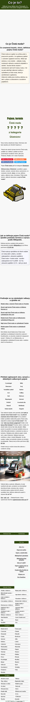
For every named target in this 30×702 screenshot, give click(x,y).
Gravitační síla (21, 402)
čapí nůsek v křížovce (20, 594)
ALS (8, 392)
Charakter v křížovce (20, 598)
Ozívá (16, 688)
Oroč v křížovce (19, 614)
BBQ (21, 383)
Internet (21, 399)
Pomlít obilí (4, 691)
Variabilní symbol (8, 389)
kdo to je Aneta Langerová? (12, 423)
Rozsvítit (3, 694)
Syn (2, 497)
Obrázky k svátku (5, 683)
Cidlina (21, 392)
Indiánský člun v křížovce (5, 608)
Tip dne (3, 699)
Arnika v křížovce (5, 590)
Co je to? (15, 2)
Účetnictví (26, 165)
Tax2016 (3, 622)
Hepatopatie (8, 399)
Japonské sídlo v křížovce (19, 608)
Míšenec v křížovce (6, 614)
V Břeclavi (18, 696)
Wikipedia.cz (18, 245)
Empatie (21, 408)
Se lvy (16, 694)
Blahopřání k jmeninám (21, 555)
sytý (5, 497)
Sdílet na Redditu (20, 159)
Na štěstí (3, 686)
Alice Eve (21, 547)
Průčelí (8, 402)
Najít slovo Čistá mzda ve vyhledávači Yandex (15, 323)
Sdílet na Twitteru (20, 162)
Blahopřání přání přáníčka (21, 559)
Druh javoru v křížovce (7, 605)
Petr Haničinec (21, 577)
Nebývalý (17, 686)
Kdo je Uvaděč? (21, 563)
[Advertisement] (15, 26)
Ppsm (16, 620)
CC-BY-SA (10, 247)
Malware (21, 396)
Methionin (21, 405)
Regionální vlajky (19, 681)
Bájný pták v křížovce (21, 590)
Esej (21, 386)
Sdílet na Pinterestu (7, 159)
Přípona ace (21, 574)
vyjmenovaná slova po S (20, 499)
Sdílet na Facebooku (7, 162)
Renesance (8, 386)
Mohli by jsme (19, 683)
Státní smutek (8, 408)
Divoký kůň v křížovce (21, 601)
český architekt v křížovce (5, 597)
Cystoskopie (8, 383)
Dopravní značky (21, 550)
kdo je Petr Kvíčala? (7, 425)
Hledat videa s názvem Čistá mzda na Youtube (15, 304)
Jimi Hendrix (4, 617)
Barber (21, 389)
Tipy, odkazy (4, 681)
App (2, 620)
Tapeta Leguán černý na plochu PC (21, 566)
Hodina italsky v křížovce (19, 604)
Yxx (16, 622)
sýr (8, 497)
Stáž (8, 396)
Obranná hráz (4, 688)
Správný (3, 696)
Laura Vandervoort (20, 617)
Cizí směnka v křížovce (7, 601)
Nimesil (8, 405)
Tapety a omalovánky (21, 552)
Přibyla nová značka (20, 691)
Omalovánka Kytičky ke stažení (21, 570)
